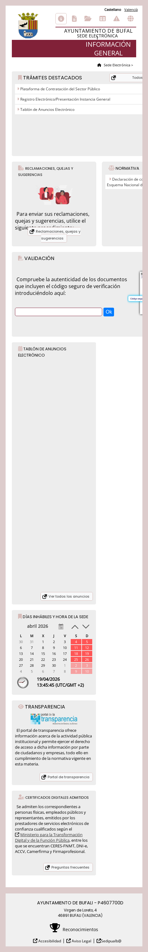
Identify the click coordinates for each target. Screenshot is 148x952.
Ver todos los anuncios (69, 596)
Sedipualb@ (111, 941)
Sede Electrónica (116, 65)
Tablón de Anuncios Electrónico (46, 109)
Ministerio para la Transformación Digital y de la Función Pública (49, 837)
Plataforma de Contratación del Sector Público (59, 89)
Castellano (112, 9)
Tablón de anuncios (102, 18)
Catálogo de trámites (74, 18)
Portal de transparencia (68, 776)
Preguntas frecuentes (70, 867)
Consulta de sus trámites (88, 18)
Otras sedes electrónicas (130, 18)
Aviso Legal (81, 941)
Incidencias (116, 18)
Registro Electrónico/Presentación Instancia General (64, 99)
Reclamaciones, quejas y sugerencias (58, 235)
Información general (61, 18)
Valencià (131, 9)
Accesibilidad (49, 941)
